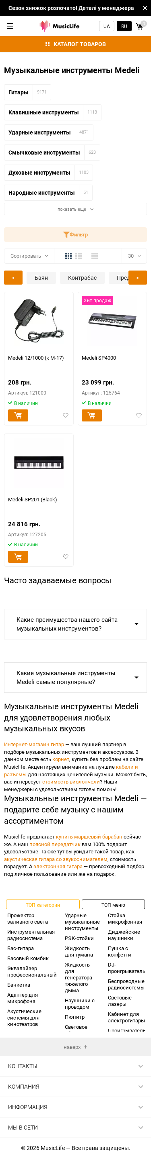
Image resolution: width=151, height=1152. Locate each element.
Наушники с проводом (80, 1003)
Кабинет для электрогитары (126, 1017)
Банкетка (18, 984)
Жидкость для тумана (79, 951)
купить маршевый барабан (89, 836)
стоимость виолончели (71, 781)
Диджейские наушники (124, 935)
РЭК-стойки (79, 938)
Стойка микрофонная (125, 918)
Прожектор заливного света (27, 918)
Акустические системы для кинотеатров (24, 1017)
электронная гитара (58, 866)
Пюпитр (75, 1016)
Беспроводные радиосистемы (126, 984)
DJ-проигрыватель (126, 968)
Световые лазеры (120, 1000)
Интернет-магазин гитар (34, 744)
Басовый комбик (28, 958)
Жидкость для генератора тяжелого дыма (78, 977)
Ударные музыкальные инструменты (82, 922)
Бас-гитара (20, 948)
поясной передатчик (55, 844)
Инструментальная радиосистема (31, 935)
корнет (60, 759)
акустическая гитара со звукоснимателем (56, 859)
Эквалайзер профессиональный (32, 971)
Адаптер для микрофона (22, 998)
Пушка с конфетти (119, 951)
